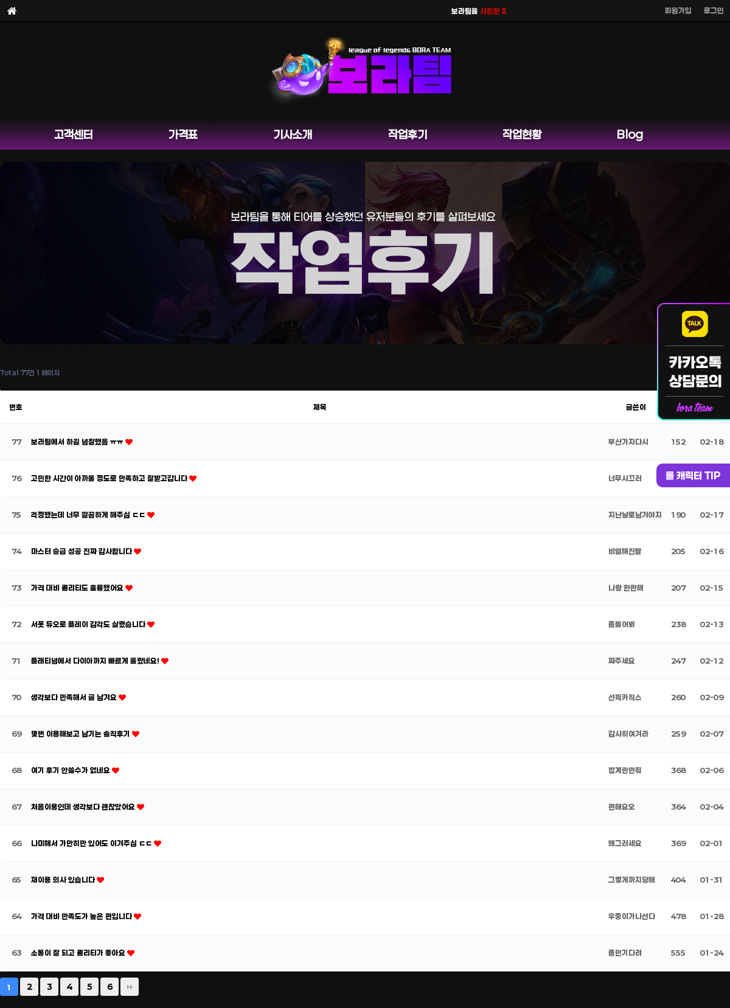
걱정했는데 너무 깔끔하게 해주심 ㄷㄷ (89, 514)
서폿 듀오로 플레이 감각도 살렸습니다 (89, 624)
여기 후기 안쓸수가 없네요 (71, 770)
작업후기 (407, 134)
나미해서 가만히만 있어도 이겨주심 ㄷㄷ (92, 843)
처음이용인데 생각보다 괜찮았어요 (84, 806)
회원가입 (678, 10)
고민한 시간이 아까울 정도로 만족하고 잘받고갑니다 (110, 478)
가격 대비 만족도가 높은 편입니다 (82, 916)
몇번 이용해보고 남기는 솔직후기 (81, 733)
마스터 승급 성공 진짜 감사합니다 (82, 551)
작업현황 (521, 134)
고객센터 (73, 134)
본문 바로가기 (0, 0)
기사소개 (292, 134)
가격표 (183, 134)
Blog (630, 134)
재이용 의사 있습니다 (64, 879)
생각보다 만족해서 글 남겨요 (75, 697)
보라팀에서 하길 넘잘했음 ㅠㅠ (78, 441)
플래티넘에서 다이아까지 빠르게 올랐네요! (96, 660)
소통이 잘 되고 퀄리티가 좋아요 (79, 952)
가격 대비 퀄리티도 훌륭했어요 (78, 587)
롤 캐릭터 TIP (693, 475)
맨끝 (129, 987)
